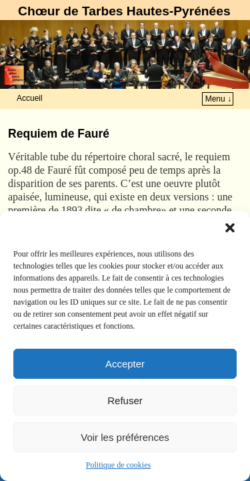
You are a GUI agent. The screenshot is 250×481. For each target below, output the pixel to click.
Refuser (125, 400)
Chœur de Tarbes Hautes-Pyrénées (124, 11)
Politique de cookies (118, 465)
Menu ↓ (218, 99)
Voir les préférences (125, 437)
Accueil (30, 98)
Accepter (125, 363)
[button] (230, 227)
